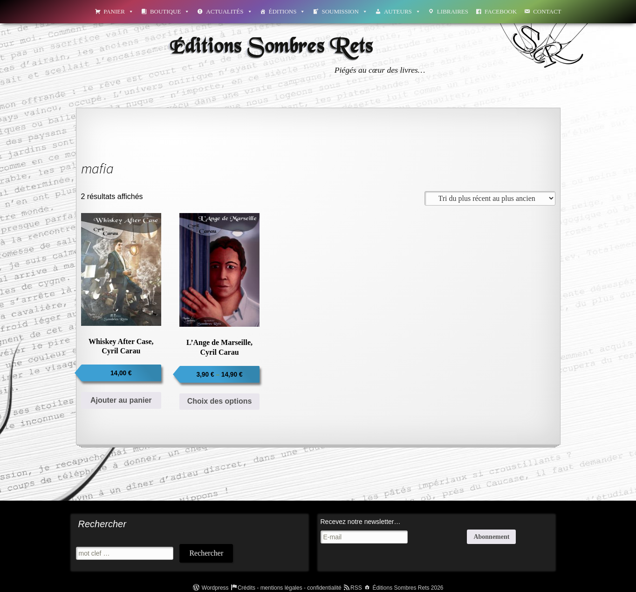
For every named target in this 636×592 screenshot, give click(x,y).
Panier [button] (118, 11)
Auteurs (402, 11)
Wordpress (215, 588)
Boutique (170, 11)
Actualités (229, 11)
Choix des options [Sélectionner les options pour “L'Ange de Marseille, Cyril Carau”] (219, 401)
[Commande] (489, 198)
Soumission (344, 11)
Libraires (452, 11)
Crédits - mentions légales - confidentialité (290, 588)
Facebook (501, 11)
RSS (356, 588)
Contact (547, 11)
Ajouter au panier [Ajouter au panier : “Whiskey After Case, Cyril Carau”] (121, 400)
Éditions (287, 11)
